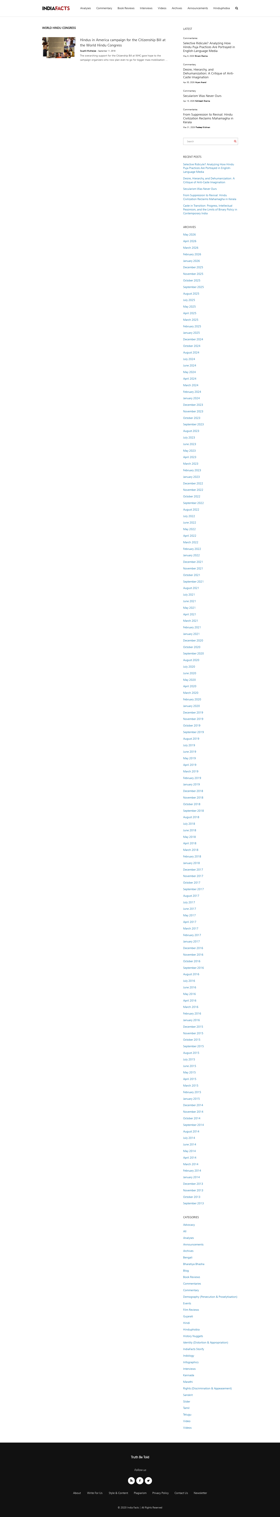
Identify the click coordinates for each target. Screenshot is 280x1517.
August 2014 (191, 1131)
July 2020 (189, 666)
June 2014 (189, 1144)
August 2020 (191, 660)
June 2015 (189, 1066)
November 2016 (193, 954)
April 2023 (189, 457)
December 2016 (193, 948)
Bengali (187, 1257)
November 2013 (193, 1190)
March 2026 (190, 247)
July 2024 (189, 359)
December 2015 (193, 1026)
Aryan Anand (200, 82)
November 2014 (193, 1111)
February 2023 (192, 470)
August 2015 (191, 1053)
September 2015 (193, 1046)
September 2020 (193, 653)
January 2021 (191, 634)
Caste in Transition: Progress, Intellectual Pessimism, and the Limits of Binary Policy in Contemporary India (210, 209)
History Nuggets (193, 1336)
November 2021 (193, 568)
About (77, 1493)
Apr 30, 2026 (188, 82)
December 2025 (193, 267)
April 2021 (189, 614)
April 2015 (189, 1079)
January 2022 (191, 555)
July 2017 (189, 902)
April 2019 (189, 765)
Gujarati (188, 1316)
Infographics (191, 1362)
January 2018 (191, 863)
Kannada (188, 1375)
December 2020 (193, 640)
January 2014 (191, 1177)
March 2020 (190, 692)
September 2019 (193, 732)
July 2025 (189, 300)
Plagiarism (140, 1493)
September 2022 (193, 503)
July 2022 (189, 516)
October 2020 (191, 647)
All (184, 1231)
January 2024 (191, 398)
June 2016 (189, 987)
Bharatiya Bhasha (193, 1264)
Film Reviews (191, 1309)
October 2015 (191, 1039)
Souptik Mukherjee (88, 51)
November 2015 (193, 1033)
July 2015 (189, 1059)
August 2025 (191, 293)
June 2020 (189, 673)
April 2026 (189, 241)
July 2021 (189, 594)
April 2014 (189, 1157)
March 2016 (190, 1007)
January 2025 (191, 332)
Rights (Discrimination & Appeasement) (207, 1388)
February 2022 (192, 549)
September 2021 (193, 581)
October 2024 (191, 346)
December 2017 (193, 869)
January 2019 (191, 784)
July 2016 (189, 981)
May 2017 (189, 915)
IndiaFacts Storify (193, 1349)
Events (187, 1303)
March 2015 (190, 1085)
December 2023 (193, 404)
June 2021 (189, 601)
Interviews (146, 8)
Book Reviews (126, 8)
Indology (188, 1355)
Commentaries (190, 38)
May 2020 (189, 680)
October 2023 (191, 418)
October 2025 (191, 280)
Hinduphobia (221, 8)
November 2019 (193, 719)
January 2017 (191, 941)
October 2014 (191, 1118)
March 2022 (190, 542)
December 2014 (193, 1105)
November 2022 (193, 490)
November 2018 (193, 797)
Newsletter (200, 1493)
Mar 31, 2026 (189, 127)
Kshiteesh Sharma (202, 101)
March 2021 (190, 620)
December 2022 (193, 483)
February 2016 (192, 1013)
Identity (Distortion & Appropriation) (205, 1342)
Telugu (187, 1414)
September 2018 (193, 810)
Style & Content (118, 1493)
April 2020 (189, 686)
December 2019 (193, 712)
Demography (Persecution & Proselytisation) (210, 1296)
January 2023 (191, 477)
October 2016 (191, 961)
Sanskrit (188, 1395)
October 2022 (191, 496)
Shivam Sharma (201, 56)
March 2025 (190, 319)
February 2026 (192, 254)
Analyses (85, 8)
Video (186, 1421)
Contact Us (181, 1493)
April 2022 (189, 535)
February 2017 (192, 935)
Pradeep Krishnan (203, 127)
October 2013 (191, 1197)
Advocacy (189, 1224)
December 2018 (193, 791)
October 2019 (191, 725)
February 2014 (192, 1170)
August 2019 (191, 738)
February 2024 (192, 392)
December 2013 (193, 1183)
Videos (162, 8)
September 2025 (193, 287)
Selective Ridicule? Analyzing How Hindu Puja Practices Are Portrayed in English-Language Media (209, 47)
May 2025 (189, 306)
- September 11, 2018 (106, 51)
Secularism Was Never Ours (202, 96)
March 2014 (190, 1164)
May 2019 (189, 758)
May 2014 (189, 1151)
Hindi (186, 1323)
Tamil (186, 1408)
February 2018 (192, 856)
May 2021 (189, 607)
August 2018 (191, 817)
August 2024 (191, 352)
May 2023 (189, 450)
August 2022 (191, 509)
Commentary (104, 8)
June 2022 (189, 522)
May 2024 (189, 372)
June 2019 (189, 751)
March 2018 (190, 850)
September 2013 (193, 1203)
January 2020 (191, 706)
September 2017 (193, 889)
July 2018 (189, 823)
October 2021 (191, 575)
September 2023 (193, 424)
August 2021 (191, 588)
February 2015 (192, 1092)
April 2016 (189, 1000)
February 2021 (192, 627)
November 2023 (193, 411)
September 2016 (193, 968)
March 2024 (190, 385)
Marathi (188, 1382)
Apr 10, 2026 (188, 101)
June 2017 (189, 908)
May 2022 (189, 529)
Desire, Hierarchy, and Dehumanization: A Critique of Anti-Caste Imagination (208, 73)
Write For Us (94, 1493)
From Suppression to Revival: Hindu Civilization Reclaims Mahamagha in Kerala (208, 118)
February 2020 (192, 699)
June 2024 (189, 365)
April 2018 (189, 843)
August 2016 (191, 974)
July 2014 (189, 1138)
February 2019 (192, 778)
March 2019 (190, 771)
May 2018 (189, 837)
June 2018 (189, 830)
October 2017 (191, 882)
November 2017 (193, 876)
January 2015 (191, 1098)
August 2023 (191, 431)
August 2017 (191, 895)
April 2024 (189, 378)
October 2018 (191, 804)
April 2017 (189, 922)
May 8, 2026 (188, 56)
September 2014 (193, 1125)
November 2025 (193, 274)
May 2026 (189, 234)
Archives (177, 8)
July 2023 (189, 437)
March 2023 (190, 463)
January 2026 (191, 261)
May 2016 (189, 994)
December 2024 (193, 339)
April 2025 (189, 313)
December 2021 (193, 562)
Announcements (198, 8)
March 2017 (190, 928)
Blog (186, 1270)
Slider (186, 1401)
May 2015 (189, 1072)
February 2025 (192, 326)
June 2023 (189, 444)
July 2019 (189, 745)
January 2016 (191, 1020)
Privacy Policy (160, 1493)
